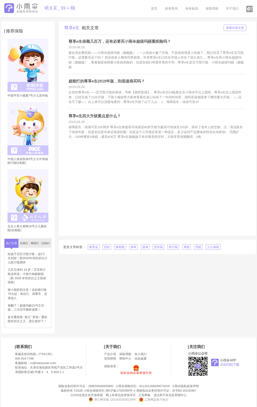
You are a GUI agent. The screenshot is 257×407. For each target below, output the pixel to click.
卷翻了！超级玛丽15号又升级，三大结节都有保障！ (26, 307)
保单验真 (191, 8)
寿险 (187, 247)
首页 (154, 8)
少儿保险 (213, 247)
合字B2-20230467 (184, 390)
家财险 (120, 247)
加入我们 (140, 354)
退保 (145, 247)
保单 (133, 247)
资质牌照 (110, 358)
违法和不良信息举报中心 (170, 395)
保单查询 (171, 8)
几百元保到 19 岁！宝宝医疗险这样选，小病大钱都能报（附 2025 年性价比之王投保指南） (27, 276)
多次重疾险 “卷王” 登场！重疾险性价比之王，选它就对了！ (27, 319)
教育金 (93, 247)
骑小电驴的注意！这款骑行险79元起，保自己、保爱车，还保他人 (27, 294)
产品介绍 (110, 354)
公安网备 (145, 395)
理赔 (198, 247)
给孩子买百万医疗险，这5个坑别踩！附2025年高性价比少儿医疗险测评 (27, 258)
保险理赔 (212, 8)
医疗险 (173, 247)
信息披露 (140, 358)
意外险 (158, 247)
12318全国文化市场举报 (86, 395)
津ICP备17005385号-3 (120, 390)
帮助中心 (125, 358)
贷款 (107, 247)
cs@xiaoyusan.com (43, 363)
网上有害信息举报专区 (121, 395)
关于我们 (232, 8)
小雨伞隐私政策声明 (185, 386)
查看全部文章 (235, 27)
